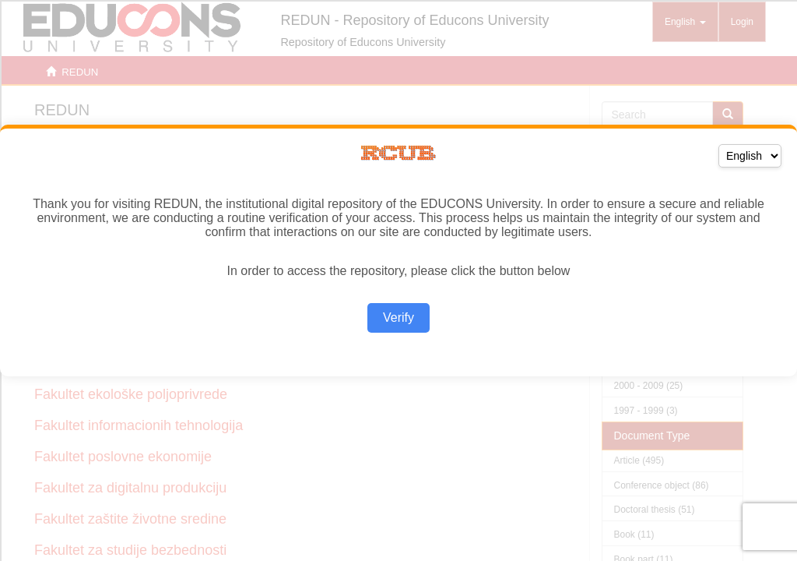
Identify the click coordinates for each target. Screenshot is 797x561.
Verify (398, 317)
